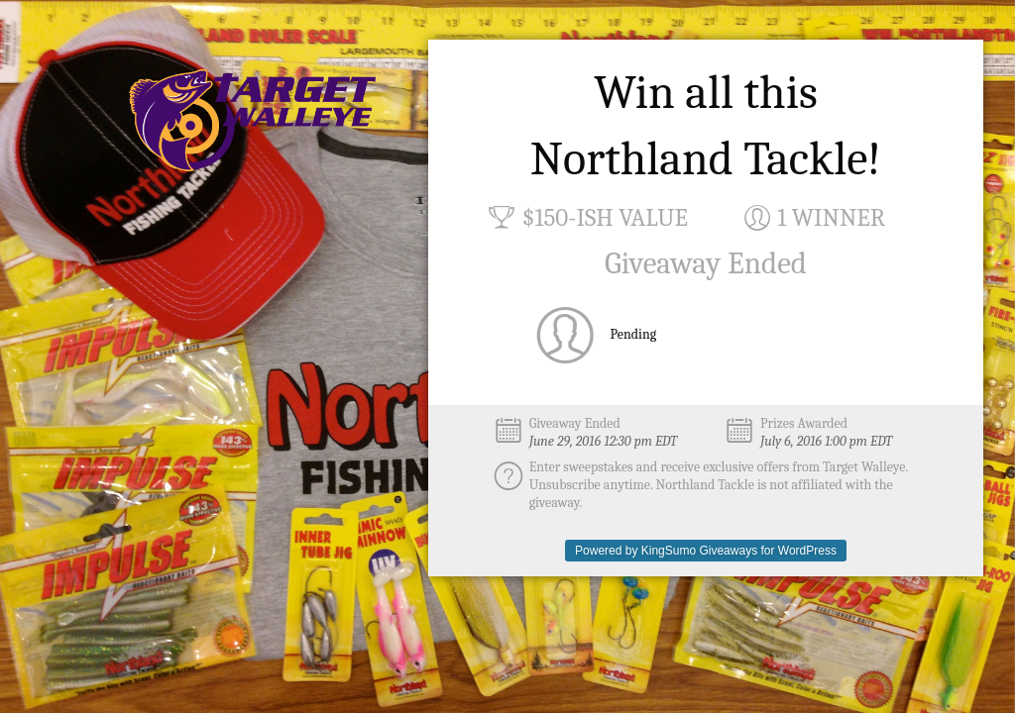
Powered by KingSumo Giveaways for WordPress (706, 551)
